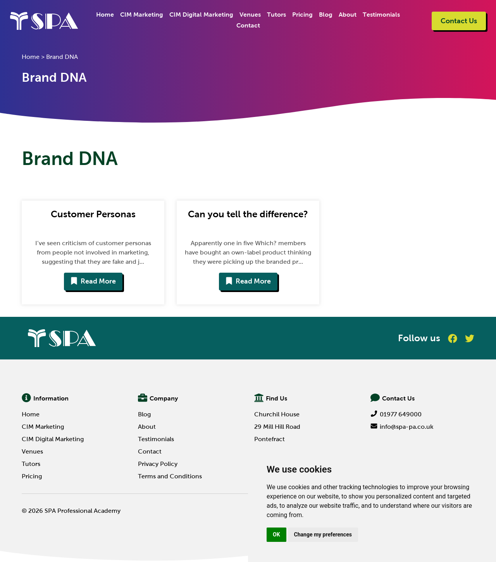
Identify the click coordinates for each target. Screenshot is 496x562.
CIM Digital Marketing (201, 14)
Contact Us (459, 21)
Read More (93, 281)
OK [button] (276, 534)
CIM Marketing (141, 14)
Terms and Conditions (170, 476)
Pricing (302, 14)
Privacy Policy (157, 464)
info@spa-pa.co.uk (401, 426)
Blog (325, 14)
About (347, 14)
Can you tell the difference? (248, 214)
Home (105, 14)
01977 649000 (396, 414)
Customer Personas (93, 214)
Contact (248, 25)
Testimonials (381, 14)
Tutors (276, 14)
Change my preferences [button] (323, 534)
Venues (250, 14)
